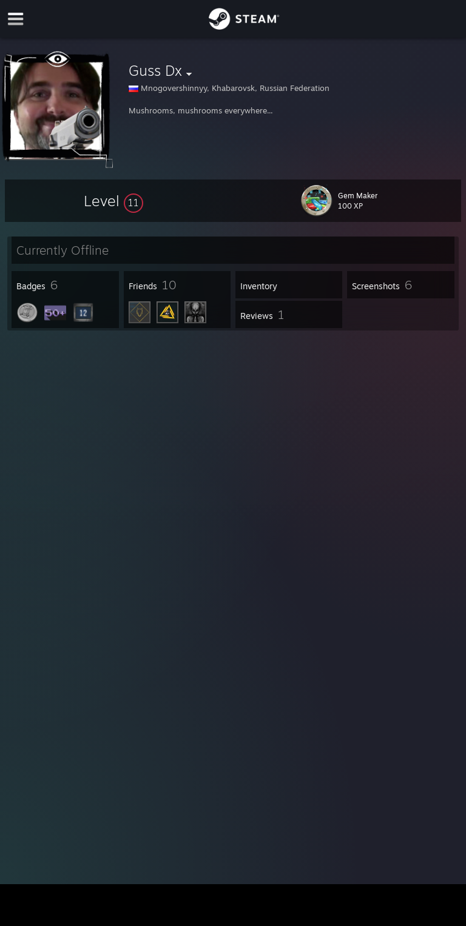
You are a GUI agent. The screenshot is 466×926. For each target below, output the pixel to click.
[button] (113, 201)
